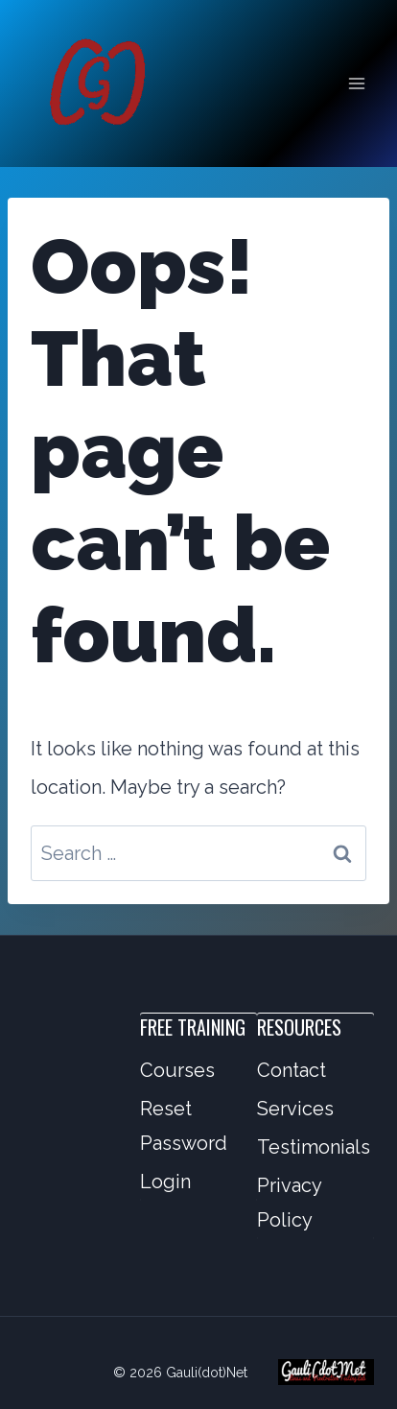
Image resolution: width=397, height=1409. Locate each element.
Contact (291, 1070)
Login (165, 1181)
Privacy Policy (289, 1202)
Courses (177, 1070)
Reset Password (183, 1126)
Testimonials (313, 1146)
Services (295, 1108)
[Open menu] (356, 83)
